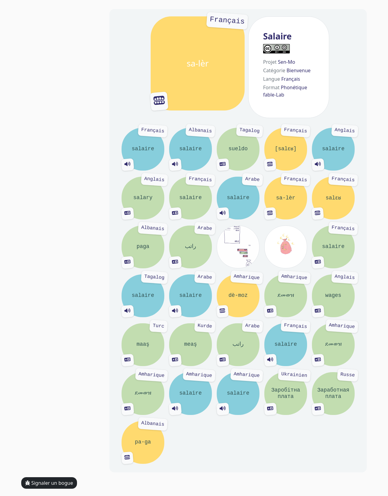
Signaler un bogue (49, 483)
